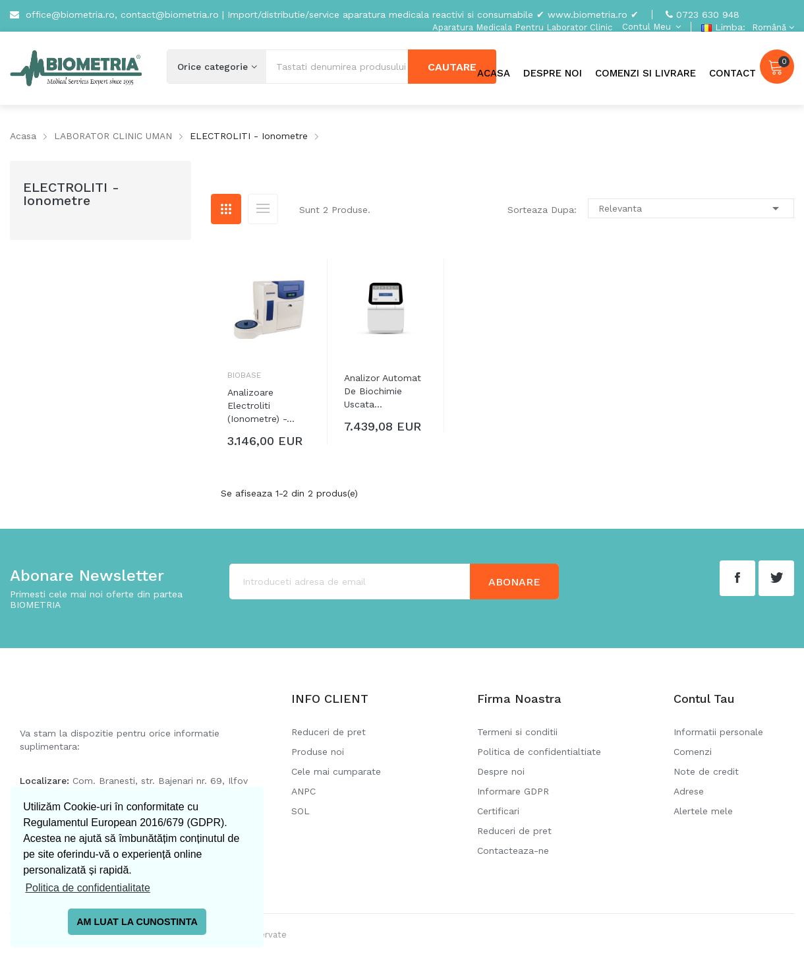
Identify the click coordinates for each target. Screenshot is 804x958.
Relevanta (691, 208)
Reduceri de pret (328, 732)
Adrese (689, 791)
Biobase (244, 375)
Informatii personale (718, 732)
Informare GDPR (513, 791)
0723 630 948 (707, 14)
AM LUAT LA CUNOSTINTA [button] (137, 921)
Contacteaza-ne (513, 850)
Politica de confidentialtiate (539, 751)
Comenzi (693, 751)
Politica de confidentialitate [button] (87, 887)
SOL (300, 811)
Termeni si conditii (517, 732)
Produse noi (317, 751)
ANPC (303, 791)
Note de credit (706, 771)
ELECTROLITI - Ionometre (71, 194)
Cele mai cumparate (336, 771)
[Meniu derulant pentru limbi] (771, 27)
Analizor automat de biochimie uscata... (382, 391)
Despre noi (501, 771)
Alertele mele (703, 811)
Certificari (498, 811)
